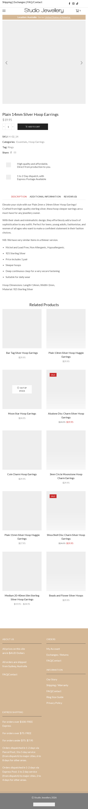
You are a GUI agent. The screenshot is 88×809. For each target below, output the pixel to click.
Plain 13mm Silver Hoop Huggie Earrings (66, 354)
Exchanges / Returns (57, 654)
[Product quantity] (8, 127)
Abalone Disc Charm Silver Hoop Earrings (66, 415)
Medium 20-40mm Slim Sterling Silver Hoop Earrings (22, 597)
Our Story (51, 679)
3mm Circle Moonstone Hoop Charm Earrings (66, 476)
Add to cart (34, 126)
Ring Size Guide (54, 697)
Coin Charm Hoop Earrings (22, 474)
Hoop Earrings (36, 141)
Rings (11, 147)
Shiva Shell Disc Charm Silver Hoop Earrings (66, 536)
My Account (53, 648)
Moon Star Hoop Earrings (22, 413)
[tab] (19, 196)
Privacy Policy (54, 702)
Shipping (7, 2)
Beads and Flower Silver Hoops (66, 595)
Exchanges (20, 2)
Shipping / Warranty (57, 685)
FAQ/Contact (34, 2)
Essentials (21, 141)
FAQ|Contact (9, 674)
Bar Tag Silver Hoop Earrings (22, 352)
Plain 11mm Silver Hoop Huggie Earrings (22, 536)
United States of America (58, 17)
